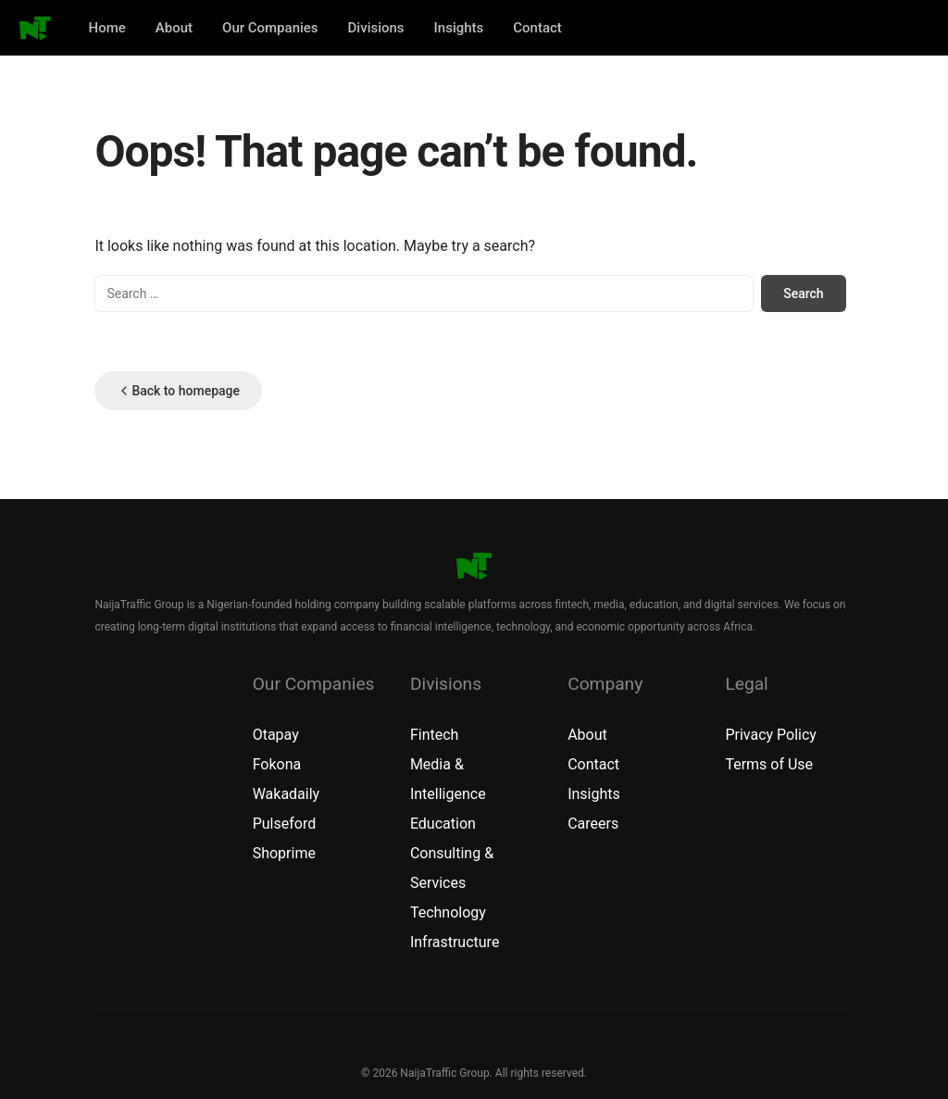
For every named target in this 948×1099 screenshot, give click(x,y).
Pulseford (285, 823)
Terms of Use (769, 764)
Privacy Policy (771, 734)
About (174, 27)
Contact (537, 27)
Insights (459, 27)
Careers (593, 823)
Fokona (277, 764)
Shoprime (284, 853)
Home (107, 27)
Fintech (434, 734)
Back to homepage (178, 390)
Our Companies (270, 27)
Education (443, 823)
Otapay (276, 734)
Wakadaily (286, 794)
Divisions (376, 27)
